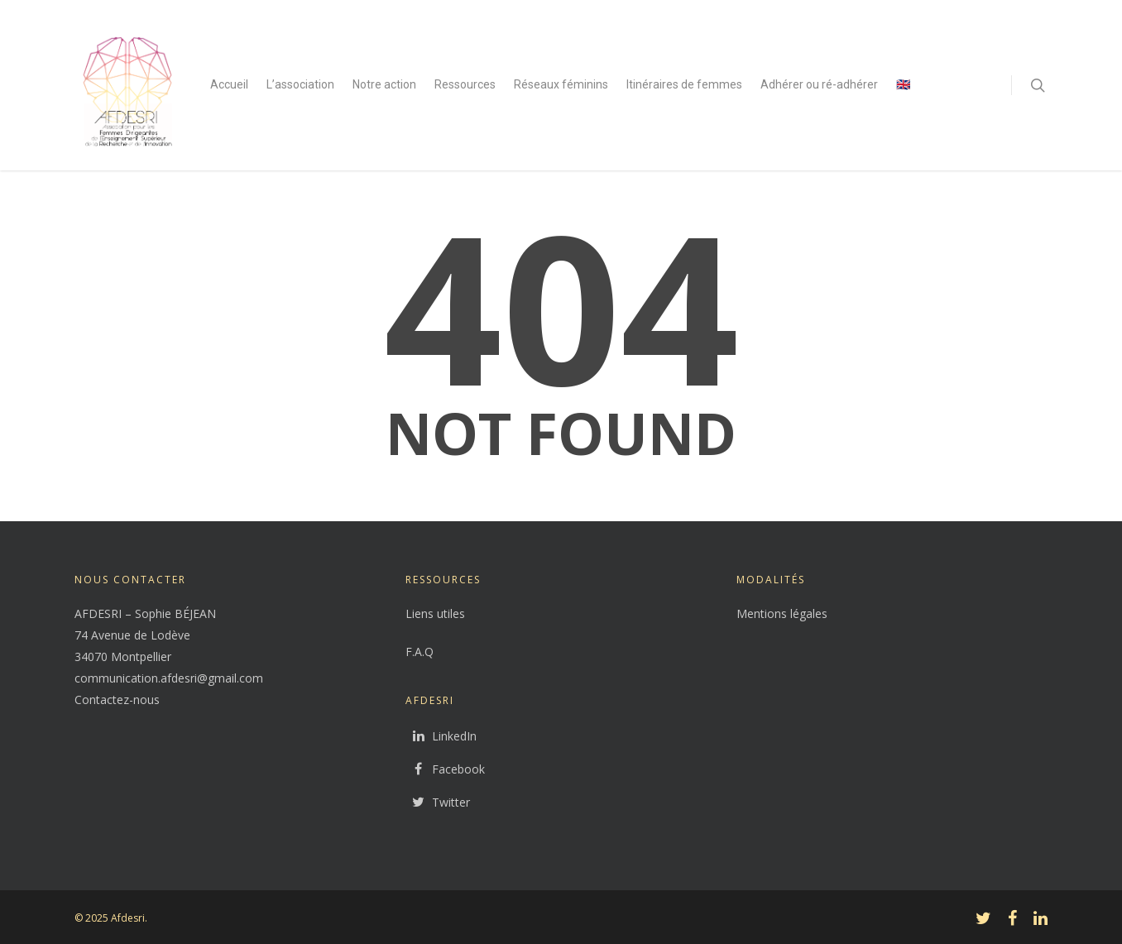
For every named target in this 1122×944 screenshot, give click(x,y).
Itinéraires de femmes (684, 84)
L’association (300, 84)
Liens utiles (435, 613)
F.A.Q (419, 651)
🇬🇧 (903, 84)
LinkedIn (441, 736)
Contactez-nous (117, 699)
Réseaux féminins (561, 84)
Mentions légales (781, 613)
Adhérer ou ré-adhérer (819, 84)
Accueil (229, 84)
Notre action (384, 84)
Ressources (465, 84)
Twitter (437, 802)
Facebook (445, 769)
